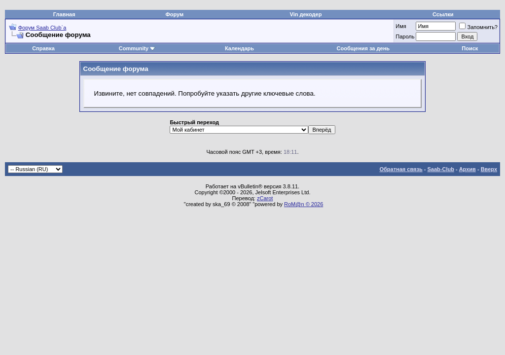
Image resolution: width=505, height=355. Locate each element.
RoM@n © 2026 (303, 204)
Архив (467, 169)
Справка (43, 48)
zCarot (265, 198)
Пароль (405, 36)
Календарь (239, 48)
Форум (174, 14)
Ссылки (443, 14)
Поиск (470, 48)
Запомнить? (478, 27)
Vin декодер (306, 14)
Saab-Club (440, 169)
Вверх (489, 169)
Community (137, 48)
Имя (401, 26)
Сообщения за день (363, 48)
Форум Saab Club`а (42, 28)
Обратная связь (401, 169)
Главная (64, 14)
